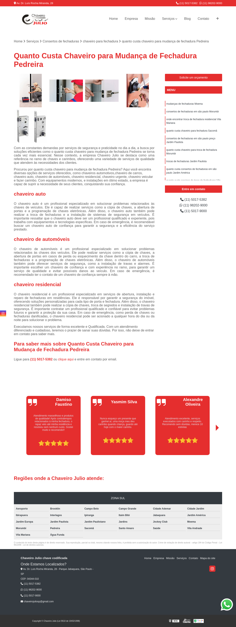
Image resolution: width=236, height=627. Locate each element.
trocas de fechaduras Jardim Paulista (186, 161)
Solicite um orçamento (193, 77)
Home (113, 18)
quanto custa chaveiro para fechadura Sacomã (191, 130)
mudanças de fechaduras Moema (184, 103)
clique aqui (66, 359)
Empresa (131, 18)
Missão (150, 18)
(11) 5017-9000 (193, 211)
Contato (203, 18)
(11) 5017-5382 (187, 3)
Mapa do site (207, 558)
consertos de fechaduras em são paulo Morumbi (192, 111)
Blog (187, 18)
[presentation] (23, 443)
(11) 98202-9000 (210, 3)
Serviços (168, 18)
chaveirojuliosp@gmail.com (37, 601)
